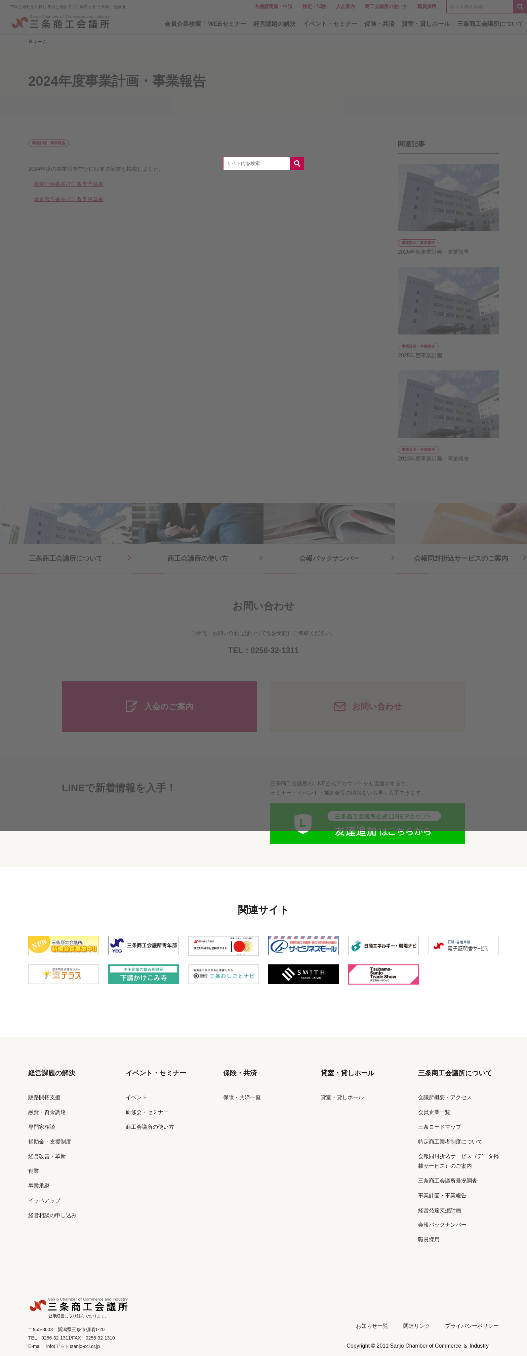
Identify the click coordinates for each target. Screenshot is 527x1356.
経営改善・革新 (47, 1156)
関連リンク (416, 1326)
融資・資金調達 (47, 1112)
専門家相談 (41, 1127)
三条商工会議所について (455, 1073)
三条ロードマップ (439, 1127)
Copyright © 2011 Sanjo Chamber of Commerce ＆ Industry (418, 1346)
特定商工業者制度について (450, 1142)
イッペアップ (44, 1200)
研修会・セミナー (147, 1112)
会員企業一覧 (434, 1112)
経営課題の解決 (51, 1073)
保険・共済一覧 (242, 1097)
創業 (33, 1171)
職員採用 (429, 1239)
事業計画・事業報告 (442, 1195)
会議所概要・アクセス (445, 1097)
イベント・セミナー (156, 1073)
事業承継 (39, 1186)
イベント (136, 1097)
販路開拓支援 (44, 1097)
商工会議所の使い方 (150, 1127)
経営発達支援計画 (439, 1210)
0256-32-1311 (275, 650)
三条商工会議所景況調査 (447, 1181)
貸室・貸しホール (347, 1073)
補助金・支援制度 (49, 1142)
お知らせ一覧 (372, 1326)
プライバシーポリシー (472, 1326)
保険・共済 (240, 1073)
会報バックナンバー (442, 1225)
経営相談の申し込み (52, 1215)
